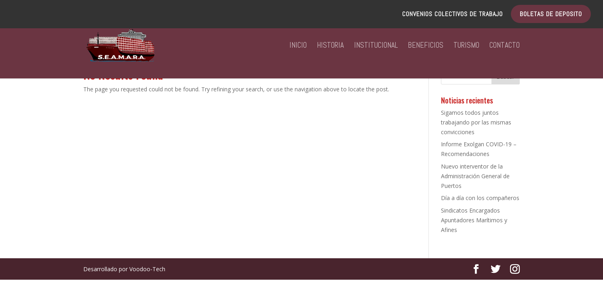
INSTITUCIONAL (376, 46)
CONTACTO (504, 46)
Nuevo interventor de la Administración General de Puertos (475, 176)
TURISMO (466, 46)
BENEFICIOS (425, 46)
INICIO (298, 46)
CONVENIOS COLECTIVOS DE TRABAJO (452, 14)
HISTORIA (330, 46)
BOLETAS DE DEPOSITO (551, 14)
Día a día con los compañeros (480, 198)
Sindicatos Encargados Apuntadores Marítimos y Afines (474, 220)
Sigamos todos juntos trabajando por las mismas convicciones (476, 122)
